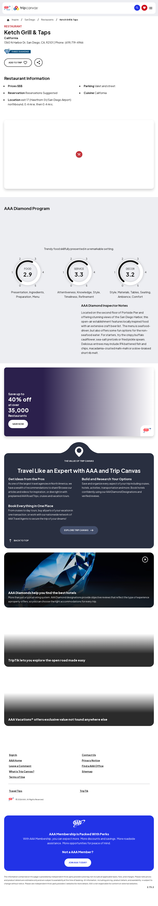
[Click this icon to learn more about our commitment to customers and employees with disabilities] (9, 810)
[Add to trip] (79, 154)
